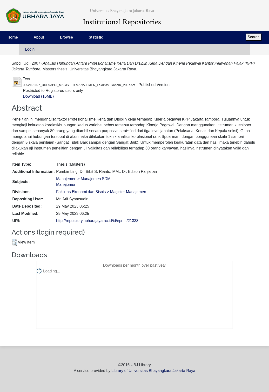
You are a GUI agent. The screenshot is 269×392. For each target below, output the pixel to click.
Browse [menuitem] (66, 37)
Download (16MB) (38, 96)
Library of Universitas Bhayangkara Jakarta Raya (153, 371)
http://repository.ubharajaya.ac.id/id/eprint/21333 (97, 221)
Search (254, 37)
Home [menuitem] (12, 37)
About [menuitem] (39, 37)
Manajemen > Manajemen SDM (83, 179)
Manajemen (66, 184)
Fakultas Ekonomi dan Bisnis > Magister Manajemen (101, 192)
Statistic (96, 37)
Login (29, 49)
